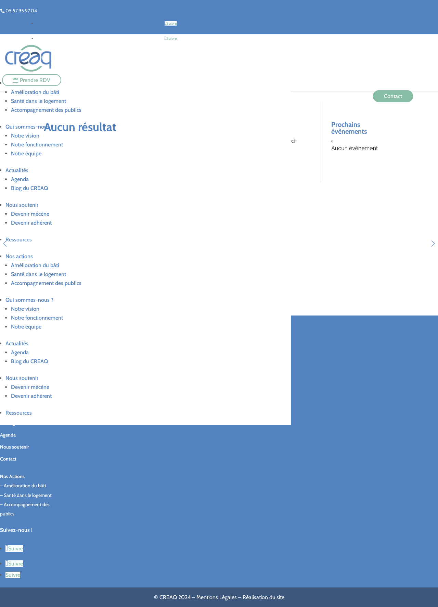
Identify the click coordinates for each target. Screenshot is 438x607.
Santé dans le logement (38, 101)
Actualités (16, 170)
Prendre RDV (35, 80)
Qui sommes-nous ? (29, 126)
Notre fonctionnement (37, 144)
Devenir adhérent (31, 222)
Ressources (18, 239)
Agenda (20, 179)
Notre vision (25, 135)
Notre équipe (26, 153)
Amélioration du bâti (35, 92)
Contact (393, 96)
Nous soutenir (21, 205)
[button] (433, 243)
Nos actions (19, 256)
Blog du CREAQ (29, 188)
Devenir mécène (30, 214)
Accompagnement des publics (46, 110)
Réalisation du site (263, 597)
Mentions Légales (216, 597)
